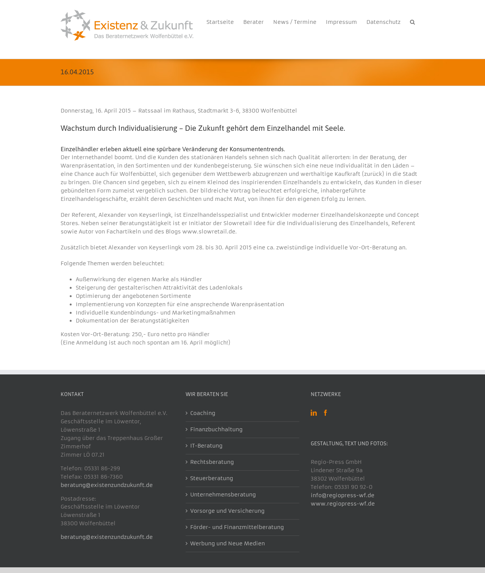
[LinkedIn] (314, 413)
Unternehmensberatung (223, 494)
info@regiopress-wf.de (342, 495)
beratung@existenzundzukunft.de (107, 485)
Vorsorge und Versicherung (227, 510)
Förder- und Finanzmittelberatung (237, 527)
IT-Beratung (206, 445)
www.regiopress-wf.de (343, 503)
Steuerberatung (211, 478)
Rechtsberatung (212, 462)
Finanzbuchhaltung (216, 429)
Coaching (202, 413)
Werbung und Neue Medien (227, 543)
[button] (412, 21)
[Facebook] (325, 413)
